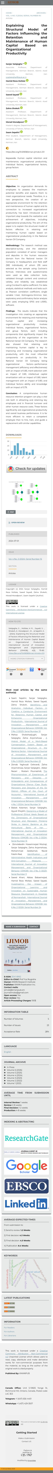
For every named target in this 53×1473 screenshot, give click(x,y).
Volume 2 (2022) (14, 1080)
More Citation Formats (22, 659)
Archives (41, 13)
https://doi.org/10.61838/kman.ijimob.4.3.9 (25, 152)
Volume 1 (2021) (13, 1083)
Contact (33, 927)
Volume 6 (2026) (14, 1070)
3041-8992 (16, 976)
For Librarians (10, 1335)
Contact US (26, 1441)
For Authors (9, 1331)
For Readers (9, 1328)
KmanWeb (32, 1460)
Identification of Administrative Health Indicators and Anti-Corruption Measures (29, 857)
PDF (12, 512)
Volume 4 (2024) (14, 1075)
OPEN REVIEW (18, 522)
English (7, 1052)
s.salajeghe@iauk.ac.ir (16, 77)
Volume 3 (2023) (14, 1078)
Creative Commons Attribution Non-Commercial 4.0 (26, 1354)
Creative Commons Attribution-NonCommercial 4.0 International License (26, 609)
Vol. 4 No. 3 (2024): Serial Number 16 (23, 15)
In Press (10, 1067)
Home (9, 13)
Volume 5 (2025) (14, 1073)
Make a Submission (15, 927)
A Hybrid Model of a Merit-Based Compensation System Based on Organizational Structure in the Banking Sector (29, 745)
